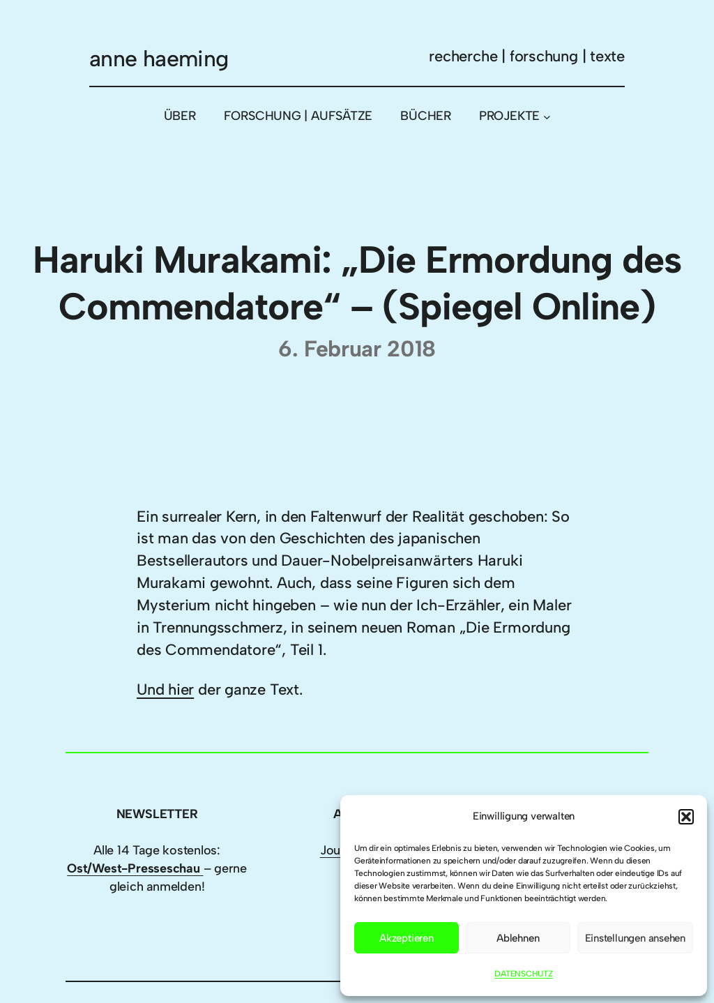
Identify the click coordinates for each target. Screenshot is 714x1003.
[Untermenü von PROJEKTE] (547, 116)
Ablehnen (517, 938)
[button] (686, 817)
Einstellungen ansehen (635, 938)
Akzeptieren (406, 938)
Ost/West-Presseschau (135, 868)
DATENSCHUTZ (523, 974)
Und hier (165, 689)
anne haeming (158, 58)
